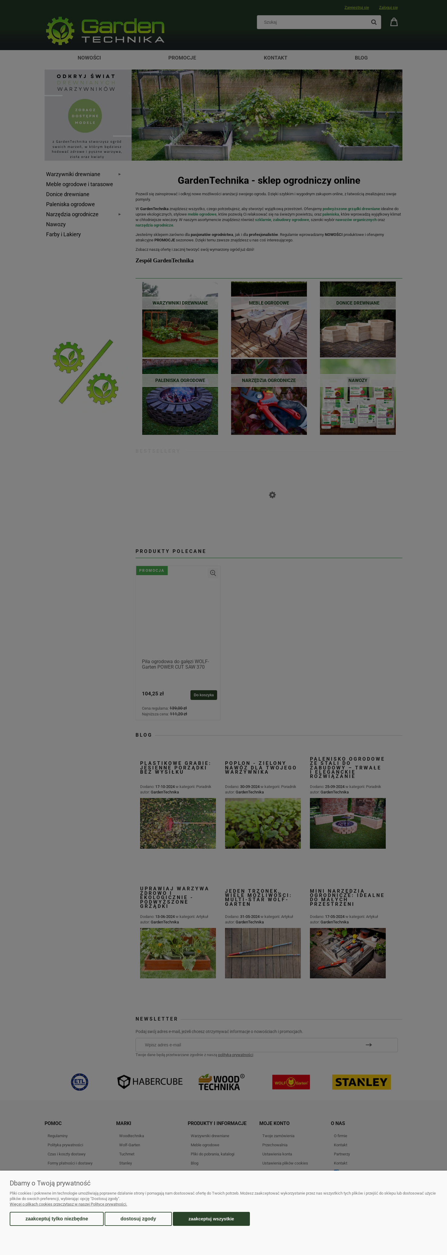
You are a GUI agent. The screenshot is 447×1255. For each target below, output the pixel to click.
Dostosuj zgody (138, 1218)
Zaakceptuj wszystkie (211, 1218)
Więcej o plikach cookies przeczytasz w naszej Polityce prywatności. (68, 1204)
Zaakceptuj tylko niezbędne (56, 1218)
